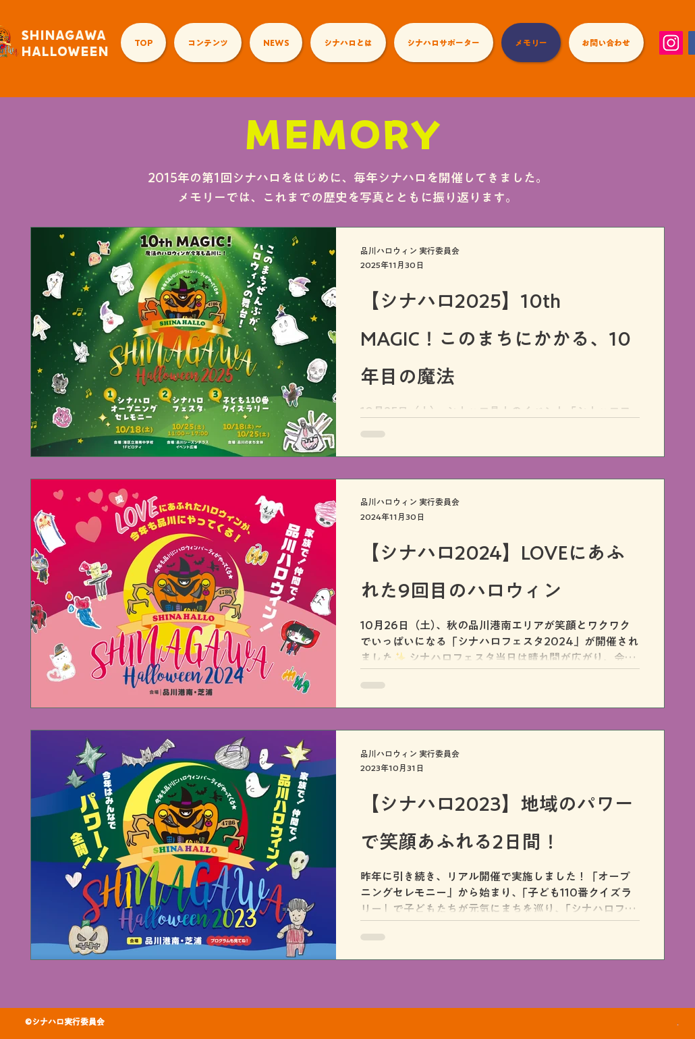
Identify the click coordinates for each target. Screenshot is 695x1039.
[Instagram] (671, 43)
